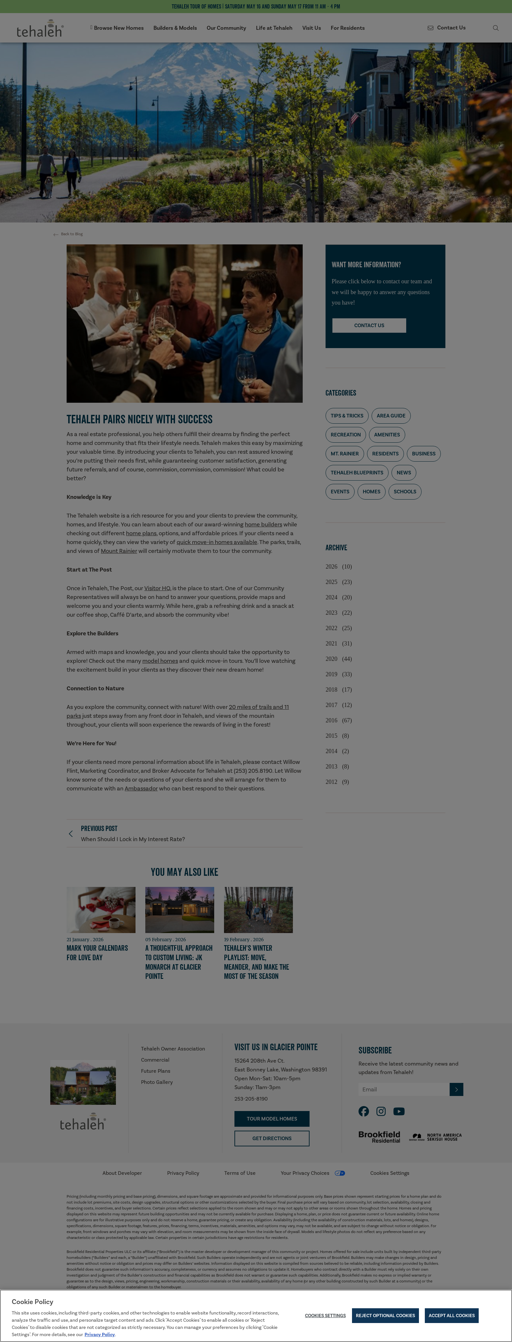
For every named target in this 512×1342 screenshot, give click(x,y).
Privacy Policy (100, 1335)
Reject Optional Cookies (385, 1316)
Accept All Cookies (452, 1316)
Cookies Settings (325, 1316)
